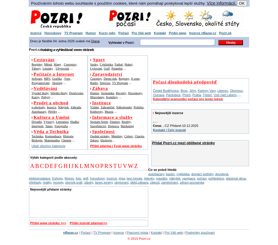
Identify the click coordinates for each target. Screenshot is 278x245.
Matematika (52, 140)
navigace (188, 178)
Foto (67, 78)
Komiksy (112, 97)
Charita (139, 136)
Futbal (119, 64)
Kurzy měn (107, 33)
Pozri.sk (225, 33)
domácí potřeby (202, 174)
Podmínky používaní (200, 232)
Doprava (113, 126)
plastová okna (236, 178)
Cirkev (128, 136)
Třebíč (207, 95)
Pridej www (177, 33)
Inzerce (36, 33)
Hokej (128, 64)
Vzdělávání (45, 88)
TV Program (73, 33)
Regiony (124, 78)
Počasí (123, 33)
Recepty (121, 93)
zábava (143, 182)
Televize (105, 83)
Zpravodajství (107, 74)
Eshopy (57, 178)
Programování (41, 83)
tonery (108, 182)
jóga (122, 178)
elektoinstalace (39, 178)
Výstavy (48, 121)
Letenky (48, 68)
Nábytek (63, 107)
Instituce (101, 102)
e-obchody (38, 107)
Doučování (76, 93)
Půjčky (52, 111)
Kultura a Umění (52, 117)
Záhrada (76, 107)
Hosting (57, 83)
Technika (37, 136)
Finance (115, 121)
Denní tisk (110, 78)
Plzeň (186, 95)
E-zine (135, 78)
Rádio (94, 83)
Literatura (62, 121)
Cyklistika (106, 64)
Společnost (103, 131)
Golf (106, 68)
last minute (134, 178)
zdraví (184, 182)
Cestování (44, 59)
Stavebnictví (98, 126)
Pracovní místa (137, 232)
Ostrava (158, 95)
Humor (90, 33)
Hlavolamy (97, 97)
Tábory (36, 68)
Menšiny (116, 136)
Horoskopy (53, 33)
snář (79, 182)
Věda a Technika (51, 131)
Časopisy (96, 78)
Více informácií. (222, 3)
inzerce (112, 178)
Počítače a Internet (54, 74)
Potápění (117, 68)
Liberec (222, 90)
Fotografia (61, 126)
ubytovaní (121, 182)
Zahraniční (107, 107)
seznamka (196, 182)
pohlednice (216, 178)
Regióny (37, 64)
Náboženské (124, 107)
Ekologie (106, 140)
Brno (184, 90)
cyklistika (182, 174)
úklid (133, 182)
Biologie (37, 140)
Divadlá (37, 121)
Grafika (57, 78)
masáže (161, 178)
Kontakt (160, 33)
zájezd (154, 182)
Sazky (94, 64)
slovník (70, 182)
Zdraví (94, 140)
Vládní (94, 107)
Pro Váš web (141, 33)
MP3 (47, 78)
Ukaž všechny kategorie (48, 146)
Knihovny (96, 111)
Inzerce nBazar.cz (202, 33)
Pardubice (173, 95)
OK (242, 3)
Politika (138, 107)
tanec (99, 182)
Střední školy (58, 93)
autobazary (156, 174)
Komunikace (53, 136)
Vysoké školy (40, 93)
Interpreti (37, 126)
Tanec (49, 126)
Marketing (127, 126)
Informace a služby (112, 117)
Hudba (74, 121)
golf (85, 178)
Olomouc (236, 90)
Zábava (100, 88)
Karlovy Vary (207, 90)
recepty (58, 182)
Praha (196, 95)
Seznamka (107, 93)
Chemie (66, 140)
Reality (126, 121)
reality (47, 182)
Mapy (57, 64)
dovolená (221, 174)
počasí (201, 178)
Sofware (37, 78)
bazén (170, 174)
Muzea (109, 111)
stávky (88, 182)
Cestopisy (70, 64)
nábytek (174, 178)
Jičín (192, 90)
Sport (99, 59)
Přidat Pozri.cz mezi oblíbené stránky (183, 143)
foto (78, 178)
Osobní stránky (99, 136)
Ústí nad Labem (225, 95)
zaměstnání (169, 182)
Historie (68, 136)
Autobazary (39, 111)
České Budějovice (166, 90)
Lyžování (96, 68)
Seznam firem (99, 121)
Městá (48, 64)
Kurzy (36, 97)
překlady (35, 182)
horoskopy (97, 178)
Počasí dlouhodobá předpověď (185, 82)
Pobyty (45, 97)
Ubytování (62, 68)
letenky (149, 178)
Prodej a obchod (51, 102)
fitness (69, 178)
